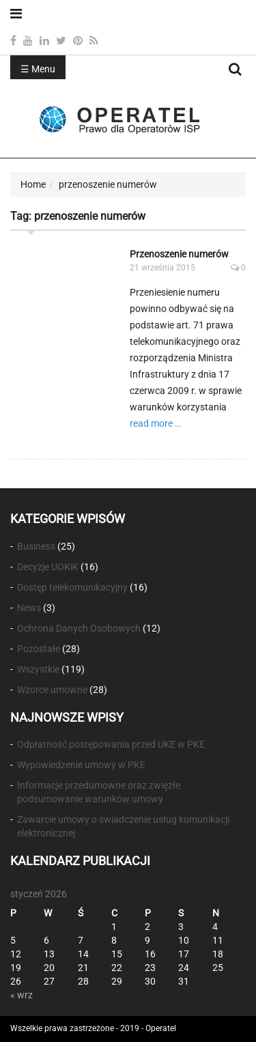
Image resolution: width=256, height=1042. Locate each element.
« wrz (21, 994)
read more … (155, 423)
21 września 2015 (162, 267)
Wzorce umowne (52, 689)
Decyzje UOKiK (48, 566)
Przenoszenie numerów (179, 254)
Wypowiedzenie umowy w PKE (81, 764)
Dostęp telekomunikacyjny (72, 587)
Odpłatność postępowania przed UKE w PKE (111, 744)
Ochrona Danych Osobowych (79, 628)
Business (36, 546)
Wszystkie (38, 669)
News (29, 607)
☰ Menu (37, 69)
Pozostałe (38, 648)
